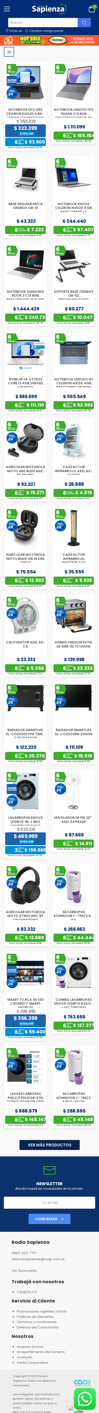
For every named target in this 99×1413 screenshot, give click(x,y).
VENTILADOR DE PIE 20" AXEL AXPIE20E (74, 819)
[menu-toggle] (7, 9)
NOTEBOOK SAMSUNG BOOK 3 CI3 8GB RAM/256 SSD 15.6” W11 (25, 295)
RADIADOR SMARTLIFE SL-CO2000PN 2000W (74, 732)
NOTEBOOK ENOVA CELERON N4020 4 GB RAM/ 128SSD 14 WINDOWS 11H (73, 209)
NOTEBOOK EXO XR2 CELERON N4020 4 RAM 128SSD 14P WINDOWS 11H (25, 115)
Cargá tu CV (27, 1291)
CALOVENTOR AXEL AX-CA (25, 644)
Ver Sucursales (24, 1270)
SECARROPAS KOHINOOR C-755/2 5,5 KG (73, 916)
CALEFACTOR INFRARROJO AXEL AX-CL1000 (73, 471)
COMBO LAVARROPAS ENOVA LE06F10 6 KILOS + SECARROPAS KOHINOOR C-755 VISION (73, 1007)
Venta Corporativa (32, 1362)
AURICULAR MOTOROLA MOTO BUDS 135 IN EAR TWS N (25, 558)
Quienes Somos (30, 1346)
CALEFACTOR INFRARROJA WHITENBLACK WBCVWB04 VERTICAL (73, 560)
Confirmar (46, 1219)
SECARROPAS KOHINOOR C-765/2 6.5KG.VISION (74, 1097)
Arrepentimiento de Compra (41, 1351)
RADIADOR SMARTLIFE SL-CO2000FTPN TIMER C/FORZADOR (25, 734)
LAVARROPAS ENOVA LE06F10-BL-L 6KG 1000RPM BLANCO (25, 821)
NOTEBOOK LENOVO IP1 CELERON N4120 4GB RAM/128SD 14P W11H (73, 383)
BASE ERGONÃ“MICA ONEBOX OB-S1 (25, 205)
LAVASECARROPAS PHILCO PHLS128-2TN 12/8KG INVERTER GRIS (25, 1097)
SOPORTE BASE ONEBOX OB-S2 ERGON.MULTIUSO (74, 295)
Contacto (24, 1357)
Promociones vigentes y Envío (42, 1311)
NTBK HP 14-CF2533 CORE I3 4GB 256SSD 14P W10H (25, 383)
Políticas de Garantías (35, 1316)
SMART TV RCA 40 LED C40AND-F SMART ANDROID (25, 1003)
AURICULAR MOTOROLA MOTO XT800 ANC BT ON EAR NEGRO (25, 916)
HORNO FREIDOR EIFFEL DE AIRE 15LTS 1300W (74, 644)
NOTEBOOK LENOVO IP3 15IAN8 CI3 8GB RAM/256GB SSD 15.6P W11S (73, 115)
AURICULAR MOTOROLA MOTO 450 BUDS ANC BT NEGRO (25, 471)
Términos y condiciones (37, 1321)
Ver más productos (49, 1145)
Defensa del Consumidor (38, 1327)
